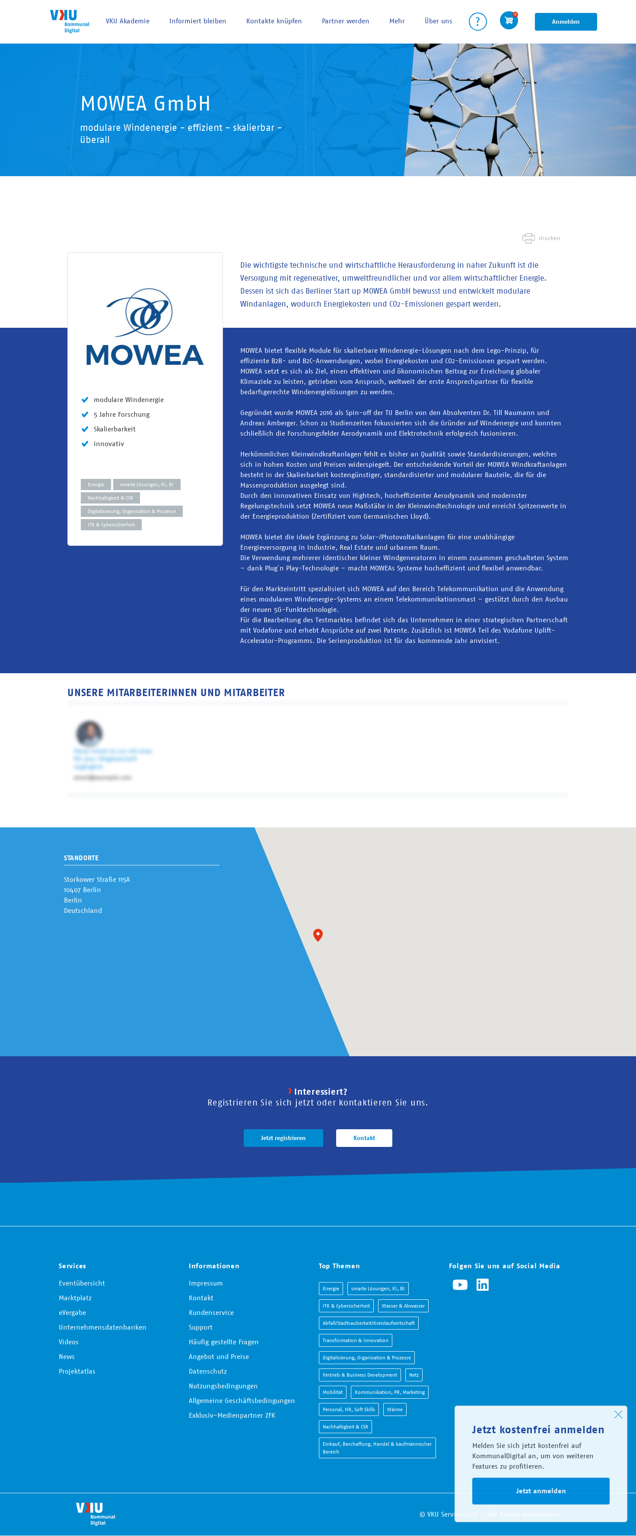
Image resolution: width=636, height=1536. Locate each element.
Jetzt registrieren (283, 1138)
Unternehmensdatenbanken (102, 1327)
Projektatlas (77, 1371)
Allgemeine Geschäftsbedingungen (242, 1400)
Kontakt (364, 1138)
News (67, 1356)
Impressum (206, 1283)
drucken (549, 238)
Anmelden (566, 21)
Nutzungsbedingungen (223, 1385)
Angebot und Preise (219, 1356)
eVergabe (72, 1312)
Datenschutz (208, 1371)
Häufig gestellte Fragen (224, 1341)
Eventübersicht (82, 1283)
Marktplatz (75, 1297)
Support (201, 1327)
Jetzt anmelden (541, 1490)
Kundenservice (211, 1312)
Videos (69, 1341)
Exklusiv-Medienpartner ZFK (232, 1415)
